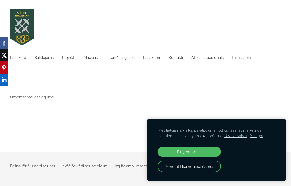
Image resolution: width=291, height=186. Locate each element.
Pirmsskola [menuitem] (241, 57)
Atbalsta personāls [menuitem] (207, 57)
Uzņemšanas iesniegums (32, 97)
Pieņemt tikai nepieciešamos (189, 166)
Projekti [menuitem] (68, 57)
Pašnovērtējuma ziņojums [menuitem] (32, 166)
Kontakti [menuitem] (175, 57)
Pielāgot (256, 136)
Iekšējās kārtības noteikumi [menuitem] (85, 166)
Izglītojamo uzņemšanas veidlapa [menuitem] (144, 166)
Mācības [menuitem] (91, 57)
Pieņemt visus (189, 152)
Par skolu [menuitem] (18, 57)
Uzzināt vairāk (235, 136)
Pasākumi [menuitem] (151, 57)
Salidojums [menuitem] (44, 57)
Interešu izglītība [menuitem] (120, 57)
